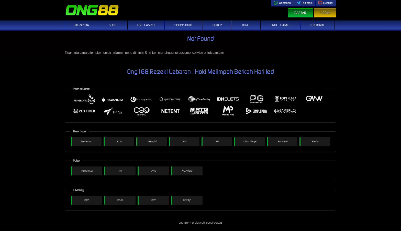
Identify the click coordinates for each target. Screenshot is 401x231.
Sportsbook (183, 25)
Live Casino (145, 25)
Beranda (82, 25)
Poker (217, 25)
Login (325, 12)
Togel (246, 25)
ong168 (183, 222)
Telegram (304, 3)
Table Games (280, 25)
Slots (113, 25)
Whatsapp (282, 3)
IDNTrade (317, 25)
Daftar (300, 12)
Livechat (325, 3)
